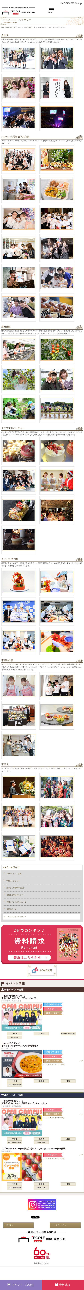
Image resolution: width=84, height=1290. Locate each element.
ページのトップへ (59, 1225)
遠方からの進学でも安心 (15, 888)
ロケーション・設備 (13, 874)
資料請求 (64, 1284)
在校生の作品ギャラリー (15, 895)
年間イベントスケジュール (16, 902)
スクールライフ (12, 867)
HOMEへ (9, 1225)
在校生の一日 (11, 909)
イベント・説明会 (23, 1284)
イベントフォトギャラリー (16, 917)
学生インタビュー (13, 881)
